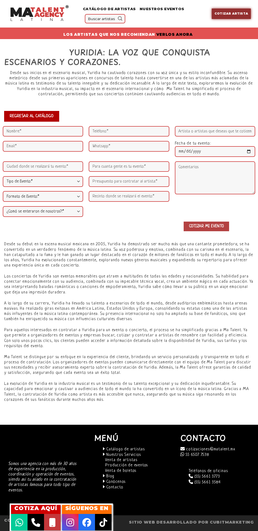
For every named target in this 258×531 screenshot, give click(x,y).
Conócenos (114, 482)
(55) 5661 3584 (205, 482)
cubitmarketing (232, 522)
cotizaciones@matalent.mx (207, 449)
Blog (108, 476)
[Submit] (120, 18)
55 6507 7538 (194, 455)
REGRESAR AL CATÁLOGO (32, 116)
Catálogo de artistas (123, 449)
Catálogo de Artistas (109, 9)
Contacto (112, 487)
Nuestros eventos (162, 9)
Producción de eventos (126, 465)
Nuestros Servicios (121, 455)
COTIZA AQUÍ (35, 508)
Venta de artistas (121, 460)
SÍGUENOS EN (86, 508)
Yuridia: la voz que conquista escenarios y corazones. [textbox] (107, 57)
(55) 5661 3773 (204, 476)
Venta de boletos (120, 471)
